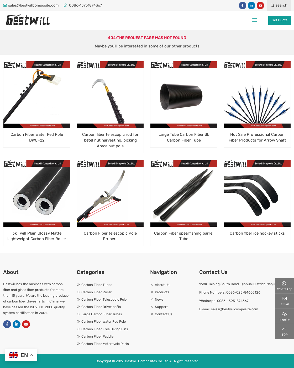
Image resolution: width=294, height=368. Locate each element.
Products (162, 292)
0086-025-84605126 (243, 292)
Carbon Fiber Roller (96, 292)
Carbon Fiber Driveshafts (101, 307)
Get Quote (279, 20)
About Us (162, 285)
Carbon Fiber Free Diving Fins (104, 329)
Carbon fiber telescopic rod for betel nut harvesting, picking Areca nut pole (110, 140)
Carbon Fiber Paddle (97, 336)
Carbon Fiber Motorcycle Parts (105, 344)
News (159, 299)
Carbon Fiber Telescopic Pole (104, 299)
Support (161, 307)
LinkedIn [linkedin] (251, 5)
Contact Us (163, 314)
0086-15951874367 (85, 5)
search (279, 5)
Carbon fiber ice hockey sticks (257, 233)
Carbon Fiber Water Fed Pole (103, 321)
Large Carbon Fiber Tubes (101, 314)
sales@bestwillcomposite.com (33, 5)
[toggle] (254, 20)
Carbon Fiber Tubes (96, 285)
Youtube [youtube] (260, 5)
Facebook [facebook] (242, 5)
